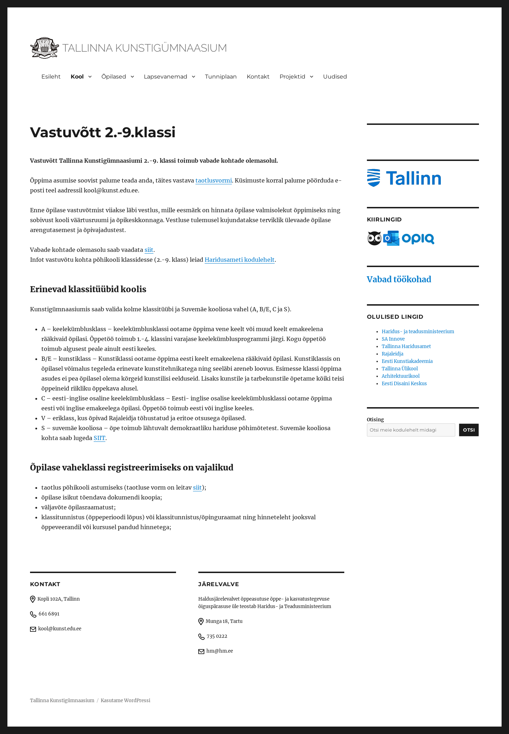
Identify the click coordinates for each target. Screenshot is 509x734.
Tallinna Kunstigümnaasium (62, 701)
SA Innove (393, 339)
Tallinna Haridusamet (406, 346)
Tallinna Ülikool (400, 369)
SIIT (99, 437)
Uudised (335, 76)
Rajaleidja (392, 354)
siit (149, 249)
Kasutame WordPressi (125, 701)
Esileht (51, 76)
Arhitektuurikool (401, 376)
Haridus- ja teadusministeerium (418, 332)
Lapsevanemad (165, 76)
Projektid (292, 76)
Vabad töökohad (399, 279)
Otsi (469, 430)
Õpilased (113, 76)
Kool (77, 76)
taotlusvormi (213, 180)
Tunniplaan (221, 76)
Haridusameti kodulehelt (240, 259)
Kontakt (258, 76)
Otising (375, 420)
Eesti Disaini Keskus (404, 384)
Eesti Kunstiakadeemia (407, 361)
